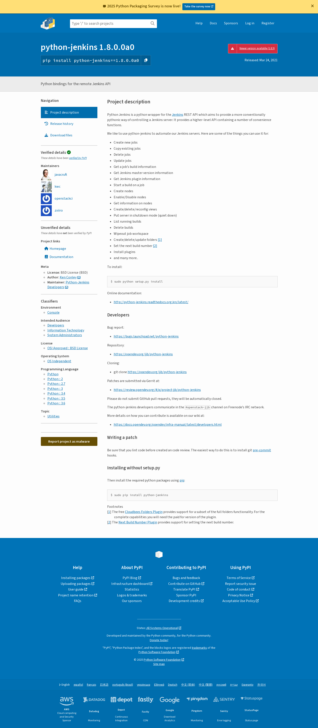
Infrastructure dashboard (130, 583)
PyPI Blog (130, 578)
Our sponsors (132, 601)
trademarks (199, 647)
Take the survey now (197, 6)
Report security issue (240, 583)
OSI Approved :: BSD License (67, 348)
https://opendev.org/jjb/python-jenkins (143, 354)
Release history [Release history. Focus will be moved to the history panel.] (58, 123)
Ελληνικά (159, 685)
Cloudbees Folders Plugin (144, 512)
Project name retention (75, 595)
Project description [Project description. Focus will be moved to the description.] (61, 112)
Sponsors (231, 23)
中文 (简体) (188, 685)
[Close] (312, 5)
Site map (159, 664)
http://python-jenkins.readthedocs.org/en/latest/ (151, 302)
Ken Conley (68, 277)
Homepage (55, 248)
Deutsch (172, 685)
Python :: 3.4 (56, 393)
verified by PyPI (78, 158)
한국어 (261, 685)
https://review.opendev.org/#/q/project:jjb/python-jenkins (157, 389)
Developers (55, 325)
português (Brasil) (122, 685)
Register (267, 23)
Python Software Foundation (156, 652)
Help (199, 23)
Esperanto (247, 685)
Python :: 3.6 (56, 403)
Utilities (53, 416)
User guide (75, 589)
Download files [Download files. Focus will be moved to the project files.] (58, 135)
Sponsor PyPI (186, 595)
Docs (213, 23)
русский (221, 685)
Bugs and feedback (186, 578)
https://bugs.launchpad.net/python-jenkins (146, 336)
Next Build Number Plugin (137, 522)
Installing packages (75, 578)
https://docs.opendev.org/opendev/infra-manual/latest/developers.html (168, 424)
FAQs (77, 601)
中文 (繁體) (206, 685)
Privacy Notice (238, 595)
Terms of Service (238, 578)
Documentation (58, 257)
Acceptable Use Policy (238, 601)
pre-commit (262, 450)
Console (53, 312)
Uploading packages (76, 583)
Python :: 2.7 (56, 383)
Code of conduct (239, 589)
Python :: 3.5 (56, 398)
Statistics (132, 589)
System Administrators (64, 335)
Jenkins (177, 114)
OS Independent (59, 361)
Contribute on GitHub (184, 583)
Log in (249, 23)
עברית (234, 685)
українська (143, 685)
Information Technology (65, 330)
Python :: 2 (55, 379)
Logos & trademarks (132, 595)
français (91, 685)
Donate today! (159, 640)
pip (182, 480)
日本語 (104, 685)
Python (52, 374)
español (78, 685)
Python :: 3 (55, 388)
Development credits (184, 601)
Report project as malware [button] (69, 441)
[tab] (69, 112)
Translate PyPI (184, 589)
